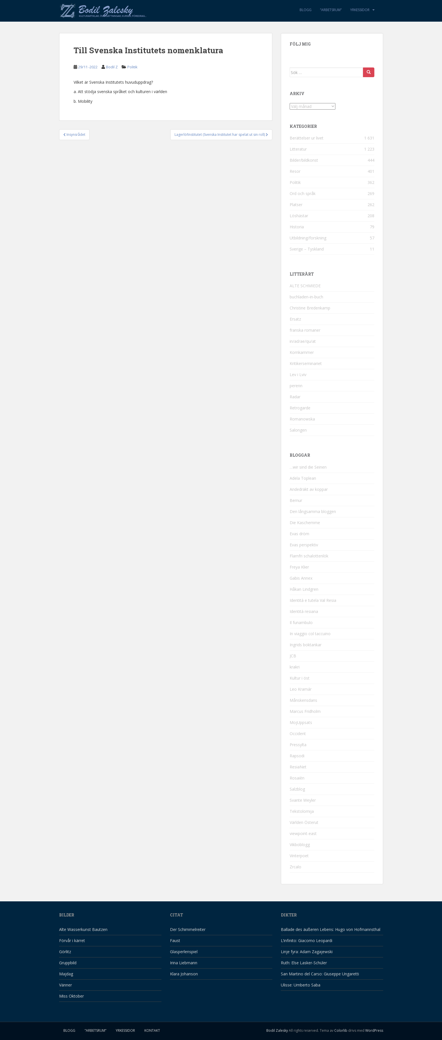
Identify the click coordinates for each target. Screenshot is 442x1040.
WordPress (374, 1030)
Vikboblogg (300, 844)
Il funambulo (301, 622)
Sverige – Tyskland (307, 249)
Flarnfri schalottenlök (309, 556)
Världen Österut (304, 822)
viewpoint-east (303, 833)
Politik (132, 66)
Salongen (298, 430)
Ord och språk (303, 193)
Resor (295, 171)
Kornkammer (302, 352)
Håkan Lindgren (304, 589)
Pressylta (298, 744)
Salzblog (297, 789)
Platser (296, 204)
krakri (295, 667)
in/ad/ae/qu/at (303, 341)
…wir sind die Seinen (308, 467)
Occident (298, 733)
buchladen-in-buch (306, 297)
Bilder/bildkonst (304, 160)
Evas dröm (299, 533)
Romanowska (302, 419)
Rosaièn (297, 778)
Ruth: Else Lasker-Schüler (304, 962)
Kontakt (152, 1030)
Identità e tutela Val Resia (313, 600)
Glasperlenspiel (184, 951)
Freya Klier (299, 567)
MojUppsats (301, 722)
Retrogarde (300, 408)
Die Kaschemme (305, 522)
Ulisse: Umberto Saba (300, 985)
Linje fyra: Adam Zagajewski (307, 951)
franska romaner (305, 330)
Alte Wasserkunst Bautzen (83, 929)
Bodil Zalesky (277, 1030)
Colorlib (340, 1030)
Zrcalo (295, 866)
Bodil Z (112, 66)
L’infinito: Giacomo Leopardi (306, 940)
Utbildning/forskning (308, 238)
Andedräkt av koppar (309, 489)
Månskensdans (303, 700)
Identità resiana (304, 611)
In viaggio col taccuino (310, 633)
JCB (293, 656)
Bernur (296, 500)
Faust (175, 940)
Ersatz (295, 319)
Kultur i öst (300, 678)
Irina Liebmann (183, 962)
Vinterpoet (299, 855)
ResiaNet (298, 767)
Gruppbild (67, 962)
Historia (297, 226)
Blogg (306, 9)
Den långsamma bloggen (313, 511)
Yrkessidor (360, 9)
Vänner (65, 985)
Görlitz (65, 951)
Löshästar (299, 215)
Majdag (66, 974)
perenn (296, 385)
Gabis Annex (301, 578)
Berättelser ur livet (306, 138)
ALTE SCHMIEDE (305, 285)
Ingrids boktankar (305, 644)
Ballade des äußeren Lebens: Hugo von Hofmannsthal (330, 929)
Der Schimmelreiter (188, 929)
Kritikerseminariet (306, 363)
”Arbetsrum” (331, 9)
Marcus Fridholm (305, 711)
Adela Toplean (303, 478)
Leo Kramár (301, 689)
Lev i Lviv (298, 374)
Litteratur (298, 149)
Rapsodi (297, 755)
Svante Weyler (303, 800)
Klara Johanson (184, 974)
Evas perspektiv (304, 544)
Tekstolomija (302, 811)
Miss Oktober (71, 996)
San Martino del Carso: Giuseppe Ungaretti (320, 974)
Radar (295, 396)
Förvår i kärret (72, 940)
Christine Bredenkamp (310, 308)
